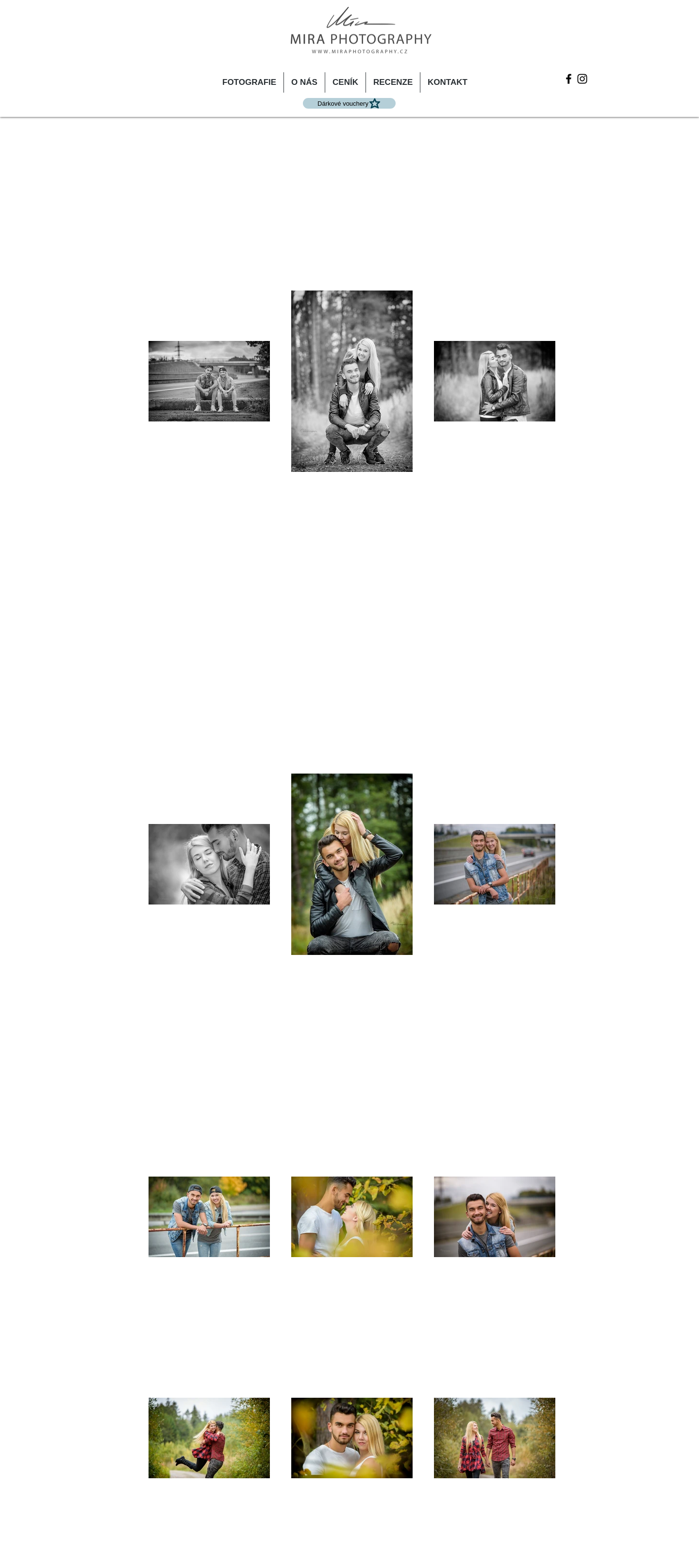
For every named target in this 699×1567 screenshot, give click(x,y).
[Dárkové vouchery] (349, 103)
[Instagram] (582, 78)
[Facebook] (568, 78)
